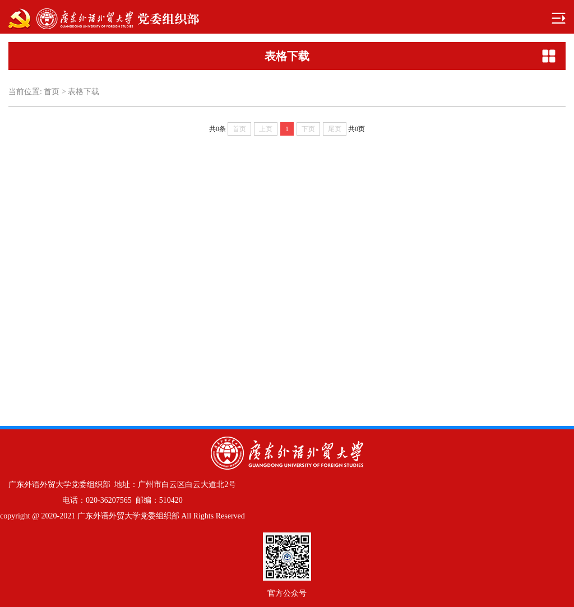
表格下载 (83, 91)
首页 (51, 91)
